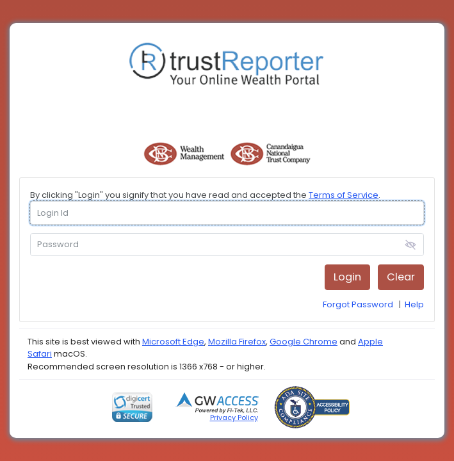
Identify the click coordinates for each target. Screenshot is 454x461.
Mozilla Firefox (237, 342)
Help (414, 304)
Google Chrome (303, 342)
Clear (401, 277)
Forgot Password (358, 304)
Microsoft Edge (173, 342)
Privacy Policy (234, 417)
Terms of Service (343, 195)
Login (347, 277)
